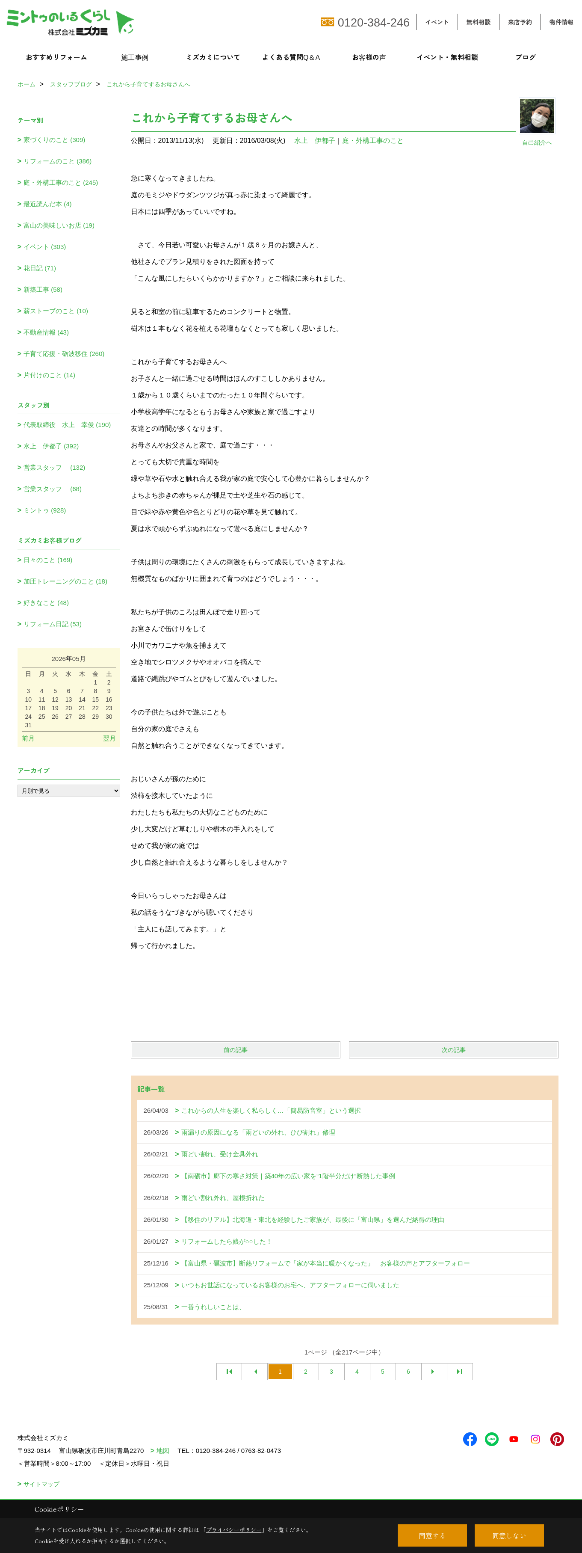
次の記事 (454, 1049)
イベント (437, 22)
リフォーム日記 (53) (53, 624)
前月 (28, 738)
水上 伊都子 (314, 140)
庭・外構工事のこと (373, 140)
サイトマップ (41, 1484)
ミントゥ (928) (45, 510)
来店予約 (520, 22)
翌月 (109, 738)
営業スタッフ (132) (54, 467)
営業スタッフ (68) (53, 488)
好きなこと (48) (46, 602)
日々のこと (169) (48, 559)
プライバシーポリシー (234, 1530)
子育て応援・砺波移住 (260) (64, 353)
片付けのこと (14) (49, 375)
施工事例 (134, 57)
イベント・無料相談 (447, 57)
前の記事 (236, 1049)
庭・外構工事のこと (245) (61, 182)
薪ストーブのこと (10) (56, 310)
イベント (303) (45, 246)
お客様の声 (369, 57)
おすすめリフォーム (56, 57)
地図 (163, 1450)
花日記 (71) (40, 268)
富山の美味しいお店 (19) (59, 225)
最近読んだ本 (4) (48, 203)
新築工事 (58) (43, 289)
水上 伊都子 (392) (51, 446)
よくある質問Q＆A (291, 57)
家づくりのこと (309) (54, 139)
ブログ (525, 57)
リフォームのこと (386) (58, 161)
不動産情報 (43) (46, 332)
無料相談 (478, 22)
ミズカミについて (213, 57)
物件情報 (561, 22)
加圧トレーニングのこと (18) (65, 581)
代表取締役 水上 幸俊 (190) (67, 424)
